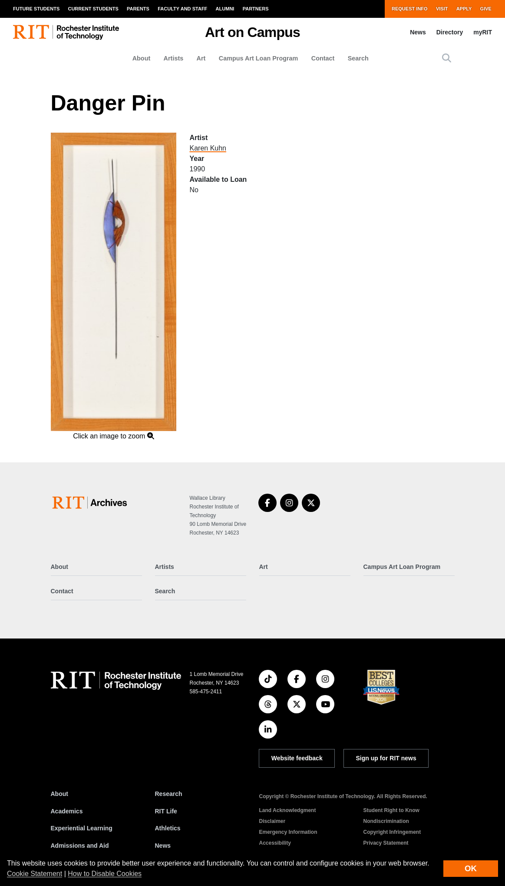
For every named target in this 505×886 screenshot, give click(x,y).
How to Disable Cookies (105, 873)
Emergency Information (288, 832)
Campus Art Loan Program (258, 58)
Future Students (36, 8)
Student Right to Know (391, 810)
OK (471, 868)
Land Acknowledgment (287, 810)
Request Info (410, 8)
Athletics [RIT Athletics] (168, 828)
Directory (449, 32)
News (418, 32)
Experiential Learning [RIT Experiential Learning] (81, 828)
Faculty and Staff (182, 8)
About (141, 58)
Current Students (93, 8)
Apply (464, 8)
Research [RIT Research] (168, 793)
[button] (447, 58)
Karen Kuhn (207, 148)
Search (358, 58)
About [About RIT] (59, 793)
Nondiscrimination (386, 821)
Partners (256, 8)
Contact (323, 58)
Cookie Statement (34, 873)
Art (201, 58)
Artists (174, 58)
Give (486, 8)
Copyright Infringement (392, 832)
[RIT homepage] (66, 32)
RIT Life (166, 811)
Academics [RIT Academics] (67, 811)
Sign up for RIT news (386, 758)
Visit (442, 8)
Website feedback (297, 758)
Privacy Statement (386, 843)
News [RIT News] (163, 845)
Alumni (225, 8)
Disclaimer (272, 821)
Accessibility (275, 843)
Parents (138, 8)
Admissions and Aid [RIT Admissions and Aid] (80, 845)
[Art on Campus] (91, 503)
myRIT (482, 32)
